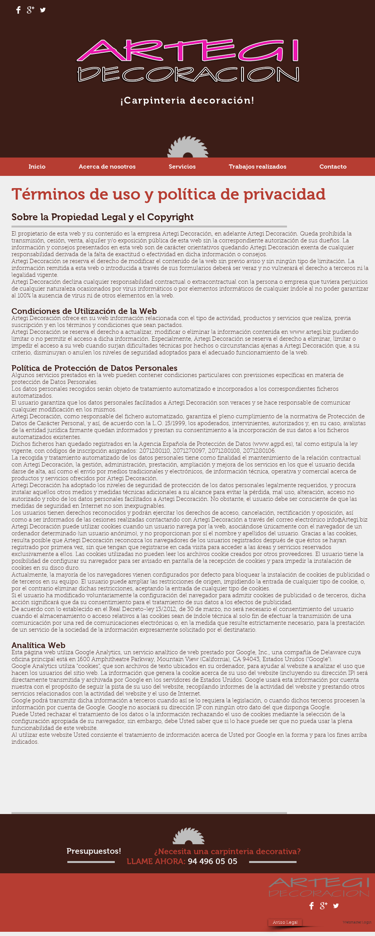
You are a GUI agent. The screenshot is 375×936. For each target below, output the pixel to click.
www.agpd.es (272, 444)
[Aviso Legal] (285, 922)
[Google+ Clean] (30, 10)
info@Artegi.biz (347, 520)
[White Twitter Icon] (43, 10)
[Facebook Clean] (18, 10)
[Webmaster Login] (357, 922)
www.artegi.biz (310, 332)
